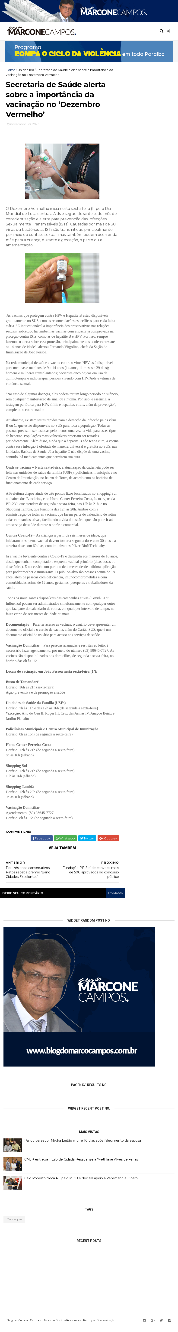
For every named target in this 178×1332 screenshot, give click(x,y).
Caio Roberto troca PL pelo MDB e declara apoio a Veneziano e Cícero (81, 1184)
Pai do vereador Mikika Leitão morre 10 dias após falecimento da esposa (82, 1146)
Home (10, 70)
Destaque (14, 1225)
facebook (114, 898)
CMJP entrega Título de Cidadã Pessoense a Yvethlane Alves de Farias (81, 1165)
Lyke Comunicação (103, 1325)
